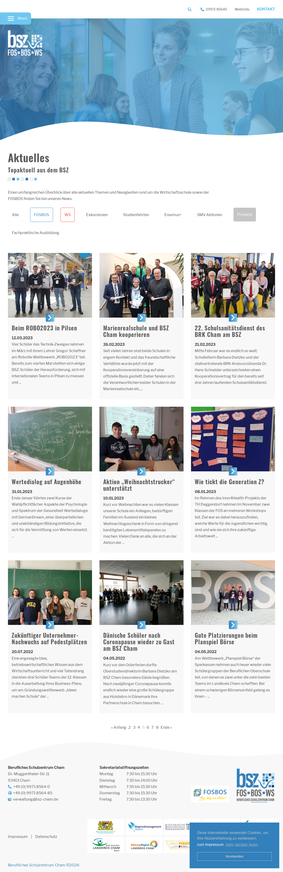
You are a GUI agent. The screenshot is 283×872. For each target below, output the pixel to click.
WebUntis (242, 9)
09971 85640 (216, 9)
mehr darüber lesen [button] (241, 845)
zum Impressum (210, 845)
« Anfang (118, 727)
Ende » (166, 727)
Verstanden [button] (234, 856)
